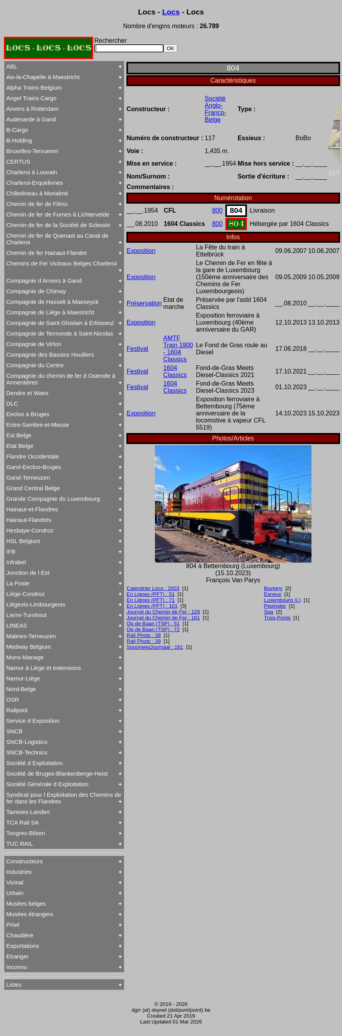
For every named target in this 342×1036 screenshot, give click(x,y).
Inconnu (16, 967)
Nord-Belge (21, 689)
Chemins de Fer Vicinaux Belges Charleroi (61, 263)
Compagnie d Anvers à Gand (44, 280)
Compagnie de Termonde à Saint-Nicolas (59, 333)
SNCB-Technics (26, 752)
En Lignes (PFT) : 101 (152, 606)
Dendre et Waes (27, 393)
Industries (19, 871)
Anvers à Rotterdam (32, 108)
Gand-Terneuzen (28, 477)
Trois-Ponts (277, 618)
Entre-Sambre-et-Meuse (37, 424)
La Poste (17, 583)
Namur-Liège (23, 678)
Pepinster (275, 606)
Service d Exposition (32, 720)
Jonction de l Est (27, 572)
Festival (137, 348)
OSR (12, 699)
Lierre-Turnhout (26, 615)
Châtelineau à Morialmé (37, 193)
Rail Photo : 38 (144, 635)
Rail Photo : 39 (144, 641)
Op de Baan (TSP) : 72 (153, 629)
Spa (269, 612)
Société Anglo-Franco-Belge (215, 109)
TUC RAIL (19, 843)
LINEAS (16, 625)
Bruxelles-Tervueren (32, 151)
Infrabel (16, 562)
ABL (11, 66)
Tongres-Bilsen (25, 833)
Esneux (272, 594)
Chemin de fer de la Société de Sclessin (58, 225)
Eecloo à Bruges (27, 414)
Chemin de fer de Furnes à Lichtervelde (57, 214)
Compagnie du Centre (35, 365)
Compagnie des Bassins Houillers (50, 354)
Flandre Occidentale (32, 456)
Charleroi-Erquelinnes (34, 182)
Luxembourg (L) (282, 600)
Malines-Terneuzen (31, 636)
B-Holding (19, 140)
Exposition (141, 250)
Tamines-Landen (28, 812)
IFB (10, 551)
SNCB (14, 731)
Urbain (14, 893)
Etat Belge (19, 445)
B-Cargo (17, 129)
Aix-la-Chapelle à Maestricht (43, 77)
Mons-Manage (25, 657)
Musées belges (26, 903)
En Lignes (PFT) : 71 (151, 600)
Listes (14, 984)
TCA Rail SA (22, 822)
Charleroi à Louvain (31, 172)
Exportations (22, 945)
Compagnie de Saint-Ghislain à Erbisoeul (59, 322)
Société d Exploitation (34, 763)
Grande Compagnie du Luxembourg (53, 498)
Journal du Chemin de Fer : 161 (163, 618)
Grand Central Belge (33, 488)
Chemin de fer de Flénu (37, 203)
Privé (13, 924)
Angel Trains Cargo (31, 98)
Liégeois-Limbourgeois (35, 604)
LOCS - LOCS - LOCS (48, 48)
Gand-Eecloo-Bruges (33, 467)
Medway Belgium (28, 646)
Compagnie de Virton (33, 344)
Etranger (17, 956)
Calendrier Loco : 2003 (153, 588)
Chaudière (19, 935)
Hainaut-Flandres (28, 519)
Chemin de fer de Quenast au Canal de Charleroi (57, 238)
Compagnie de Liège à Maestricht (50, 312)
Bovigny (273, 588)
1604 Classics (175, 371)
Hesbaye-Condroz (30, 530)
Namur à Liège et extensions (43, 667)
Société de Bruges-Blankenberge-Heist (57, 773)
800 (217, 210)
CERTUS (18, 161)
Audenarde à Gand (31, 119)
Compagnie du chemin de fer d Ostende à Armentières (60, 379)
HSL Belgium (23, 541)
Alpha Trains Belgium (34, 87)
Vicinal (14, 882)
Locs (171, 12)
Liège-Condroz (25, 593)
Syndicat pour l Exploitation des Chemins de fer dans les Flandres (63, 798)
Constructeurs (24, 861)
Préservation (144, 303)
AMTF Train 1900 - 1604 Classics (178, 349)
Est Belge (18, 435)
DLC (12, 403)
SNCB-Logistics (26, 741)
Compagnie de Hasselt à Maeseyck (52, 301)
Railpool (16, 710)
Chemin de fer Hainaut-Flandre (46, 252)
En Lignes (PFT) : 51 (151, 594)
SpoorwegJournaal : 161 (155, 647)
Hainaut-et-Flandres (32, 509)
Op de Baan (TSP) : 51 (153, 623)
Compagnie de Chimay (36, 291)
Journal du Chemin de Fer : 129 (163, 612)
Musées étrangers (29, 914)
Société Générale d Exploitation (47, 784)
